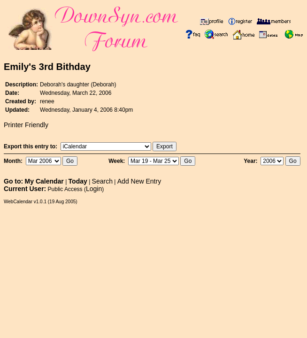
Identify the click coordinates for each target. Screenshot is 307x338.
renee (47, 101)
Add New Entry (139, 181)
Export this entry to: (31, 146)
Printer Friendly (26, 125)
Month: (14, 161)
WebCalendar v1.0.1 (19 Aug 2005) (40, 201)
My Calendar (44, 181)
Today (78, 181)
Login (94, 188)
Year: (251, 161)
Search (102, 181)
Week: (117, 161)
